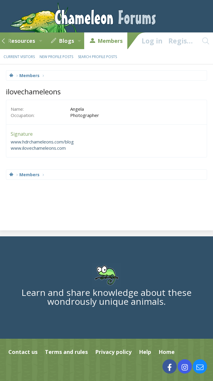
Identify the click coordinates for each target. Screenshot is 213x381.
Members (110, 40)
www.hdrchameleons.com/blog (42, 142)
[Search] (205, 40)
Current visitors (19, 56)
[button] (40, 40)
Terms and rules (66, 351)
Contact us (22, 351)
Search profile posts (97, 56)
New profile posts (56, 56)
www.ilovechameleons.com (38, 148)
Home (167, 351)
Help (145, 351)
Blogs (66, 40)
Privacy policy (113, 351)
